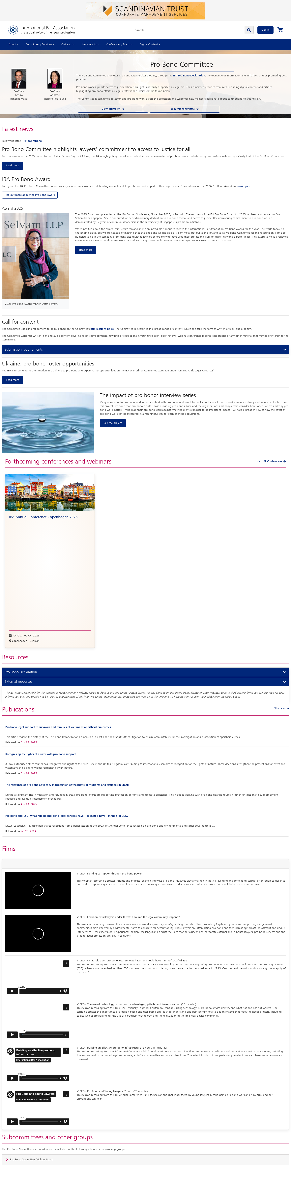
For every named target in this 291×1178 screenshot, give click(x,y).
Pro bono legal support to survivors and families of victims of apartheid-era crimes (58, 727)
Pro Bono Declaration (21, 672)
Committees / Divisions (39, 44)
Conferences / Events (118, 44)
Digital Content (149, 44)
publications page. (102, 329)
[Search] (248, 30)
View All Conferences (269, 461)
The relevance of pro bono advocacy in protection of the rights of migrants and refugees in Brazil (67, 785)
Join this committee (185, 109)
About (12, 44)
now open (243, 186)
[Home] (45, 30)
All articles (281, 708)
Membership (89, 44)
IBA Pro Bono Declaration (189, 75)
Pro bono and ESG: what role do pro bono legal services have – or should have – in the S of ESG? (66, 816)
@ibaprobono (33, 141)
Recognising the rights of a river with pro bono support (40, 754)
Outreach (67, 44)
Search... (141, 30)
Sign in (265, 30)
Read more (12, 165)
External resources (18, 681)
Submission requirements (24, 349)
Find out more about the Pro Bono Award (30, 195)
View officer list (113, 109)
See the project (113, 423)
